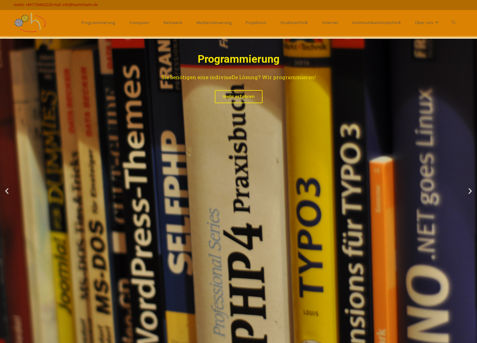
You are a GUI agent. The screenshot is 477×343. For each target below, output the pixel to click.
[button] (7, 190)
